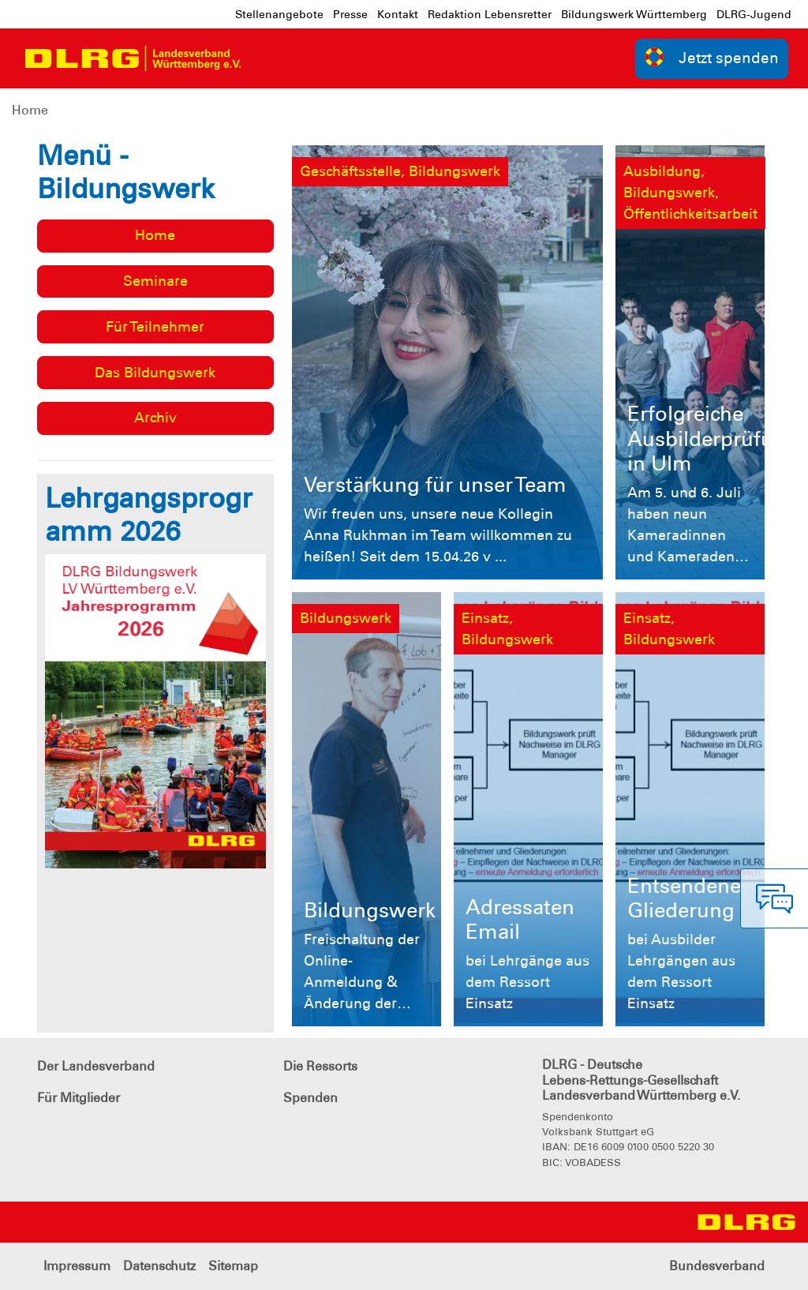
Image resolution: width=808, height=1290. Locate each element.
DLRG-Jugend (753, 14)
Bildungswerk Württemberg (634, 14)
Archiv (155, 417)
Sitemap (233, 1265)
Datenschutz (159, 1265)
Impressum (76, 1265)
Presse (350, 14)
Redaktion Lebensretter (490, 14)
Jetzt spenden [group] (712, 57)
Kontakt (397, 14)
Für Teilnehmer (155, 327)
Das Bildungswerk (155, 372)
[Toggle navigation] (267, 58)
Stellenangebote (279, 14)
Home (30, 110)
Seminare (155, 281)
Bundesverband (717, 1265)
